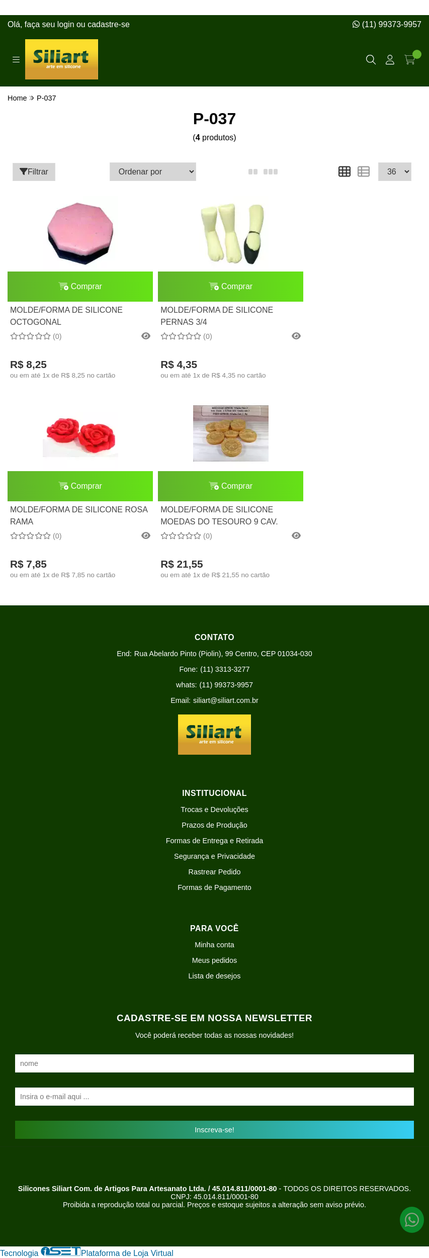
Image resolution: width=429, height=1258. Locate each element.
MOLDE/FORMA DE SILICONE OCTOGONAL (66, 316)
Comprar (74, 286)
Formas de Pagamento (214, 887)
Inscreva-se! (214, 1130)
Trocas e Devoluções (214, 809)
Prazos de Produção (214, 825)
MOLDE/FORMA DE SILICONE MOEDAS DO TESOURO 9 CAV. (69, 515)
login (66, 24)
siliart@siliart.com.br (226, 700)
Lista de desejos (214, 976)
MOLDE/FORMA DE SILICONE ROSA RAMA (342, 316)
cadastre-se (109, 24)
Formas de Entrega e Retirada (215, 841)
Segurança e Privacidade (214, 856)
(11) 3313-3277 (224, 669)
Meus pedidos (214, 960)
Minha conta (214, 945)
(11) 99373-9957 (387, 24)
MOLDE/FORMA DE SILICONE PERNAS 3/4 (204, 316)
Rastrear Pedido (215, 872)
